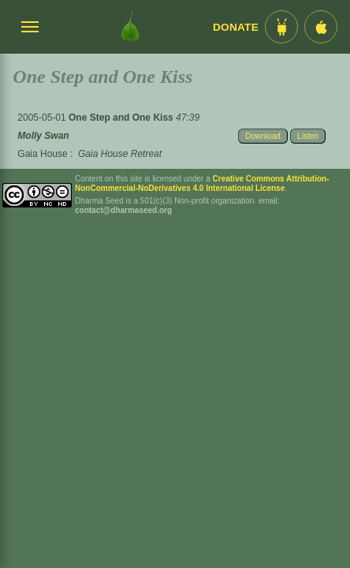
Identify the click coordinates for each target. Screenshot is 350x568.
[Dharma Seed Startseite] (130, 26)
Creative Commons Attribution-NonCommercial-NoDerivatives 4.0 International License (202, 183)
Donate (236, 27)
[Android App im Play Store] (281, 26)
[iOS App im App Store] (320, 26)
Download (262, 136)
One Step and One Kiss (122, 117)
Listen (307, 136)
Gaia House (42, 153)
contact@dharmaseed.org (123, 210)
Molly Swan (43, 135)
